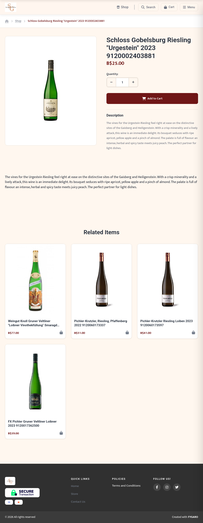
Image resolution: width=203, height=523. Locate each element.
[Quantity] (122, 82)
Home (75, 486)
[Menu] (189, 7)
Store (74, 493)
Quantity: (112, 74)
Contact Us (78, 501)
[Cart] (169, 7)
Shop (18, 21)
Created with (185, 517)
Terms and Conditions (126, 485)
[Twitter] (177, 487)
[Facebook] (157, 487)
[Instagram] (167, 487)
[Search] (148, 7)
